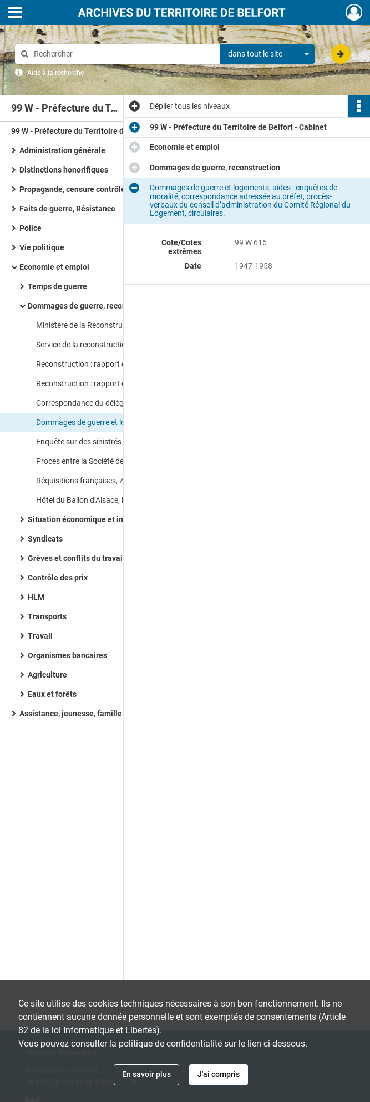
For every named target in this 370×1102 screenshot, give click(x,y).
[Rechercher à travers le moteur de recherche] (123, 54)
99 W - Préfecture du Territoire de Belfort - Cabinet (99, 131)
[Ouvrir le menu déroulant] (15, 13)
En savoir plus (146, 1074)
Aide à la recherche (55, 73)
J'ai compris (218, 1074)
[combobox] (267, 54)
